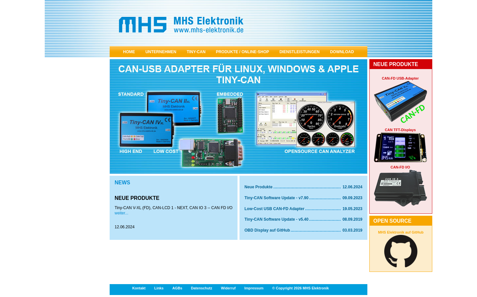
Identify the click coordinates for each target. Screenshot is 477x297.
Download (342, 52)
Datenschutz (201, 288)
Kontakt (138, 288)
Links (159, 288)
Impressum (254, 288)
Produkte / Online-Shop (242, 52)
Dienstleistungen (300, 52)
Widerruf (228, 288)
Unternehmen (160, 52)
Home (129, 52)
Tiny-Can (196, 52)
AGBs (177, 288)
